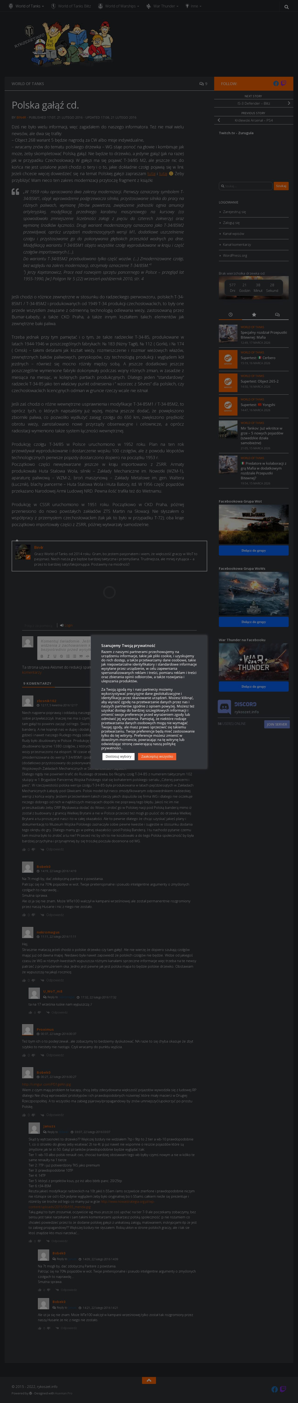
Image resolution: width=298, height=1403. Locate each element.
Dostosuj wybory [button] (118, 756)
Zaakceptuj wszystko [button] (157, 756)
